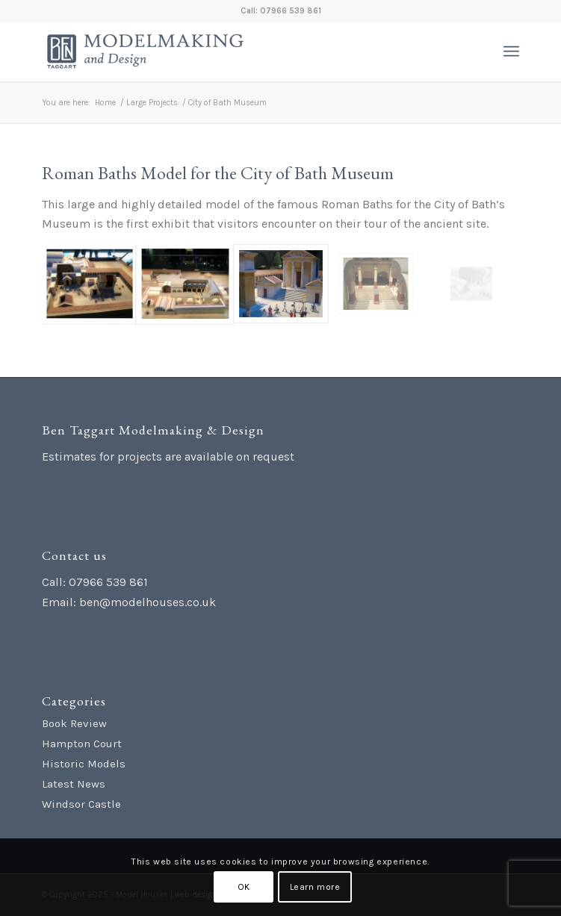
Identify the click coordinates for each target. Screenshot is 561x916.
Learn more (315, 887)
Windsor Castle (81, 804)
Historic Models (83, 763)
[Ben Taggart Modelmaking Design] (233, 51)
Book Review (74, 723)
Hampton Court (82, 743)
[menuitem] (511, 51)
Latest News (73, 784)
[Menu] (511, 51)
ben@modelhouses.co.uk (147, 602)
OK (244, 887)
